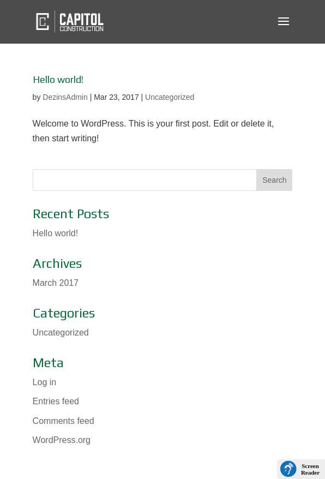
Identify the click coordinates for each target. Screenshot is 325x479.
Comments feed (63, 421)
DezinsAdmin (65, 97)
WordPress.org (62, 440)
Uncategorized (169, 97)
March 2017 (56, 283)
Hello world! (58, 79)
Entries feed (56, 401)
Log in (45, 382)
